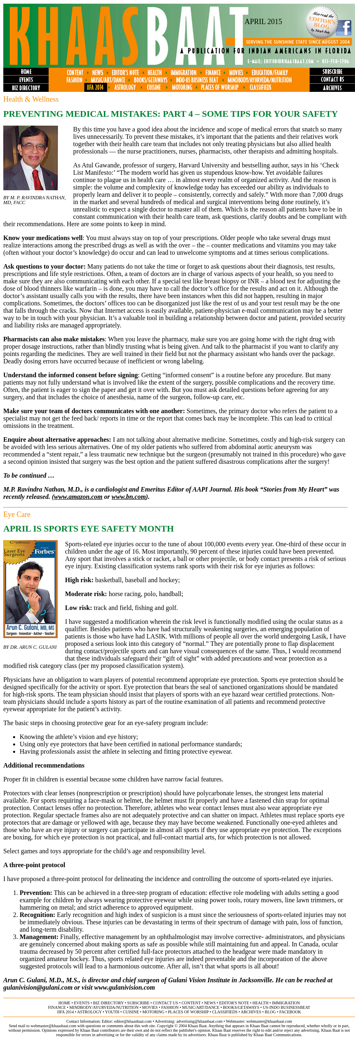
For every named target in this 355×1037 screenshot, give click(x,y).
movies (149, 1007)
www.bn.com (129, 496)
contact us (165, 1003)
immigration (286, 1003)
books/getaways (241, 1007)
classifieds (225, 1012)
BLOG (270, 1012)
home (64, 1003)
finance (57, 1007)
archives (251, 1012)
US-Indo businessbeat (286, 1007)
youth (112, 1012)
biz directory (108, 1003)
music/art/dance (200, 1007)
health (260, 1003)
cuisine (131, 1012)
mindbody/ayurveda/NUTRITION (103, 1007)
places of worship (188, 1012)
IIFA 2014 (65, 1012)
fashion (170, 1007)
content (191, 1003)
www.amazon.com (78, 496)
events (82, 1003)
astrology (89, 1012)
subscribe (138, 1003)
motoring (153, 1012)
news (210, 1003)
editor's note (234, 1003)
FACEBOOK (290, 1012)
